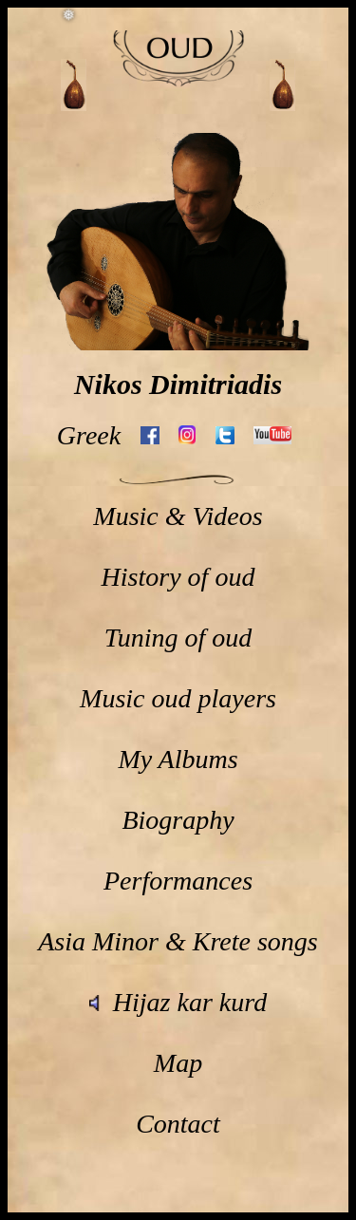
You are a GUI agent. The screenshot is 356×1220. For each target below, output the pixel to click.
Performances (178, 880)
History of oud (178, 576)
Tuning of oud (178, 637)
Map (178, 1063)
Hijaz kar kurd (178, 1002)
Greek (89, 435)
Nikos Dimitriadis (178, 384)
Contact (178, 1123)
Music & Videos (177, 516)
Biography (178, 820)
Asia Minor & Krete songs (178, 941)
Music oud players (178, 698)
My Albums (177, 759)
